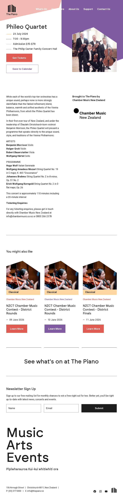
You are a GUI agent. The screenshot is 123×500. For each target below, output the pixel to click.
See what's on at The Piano (61, 362)
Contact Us (103, 9)
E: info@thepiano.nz (34, 491)
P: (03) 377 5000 (13, 491)
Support (88, 9)
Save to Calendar (22, 68)
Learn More (16, 328)
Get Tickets (19, 57)
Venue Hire (57, 9)
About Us (74, 9)
